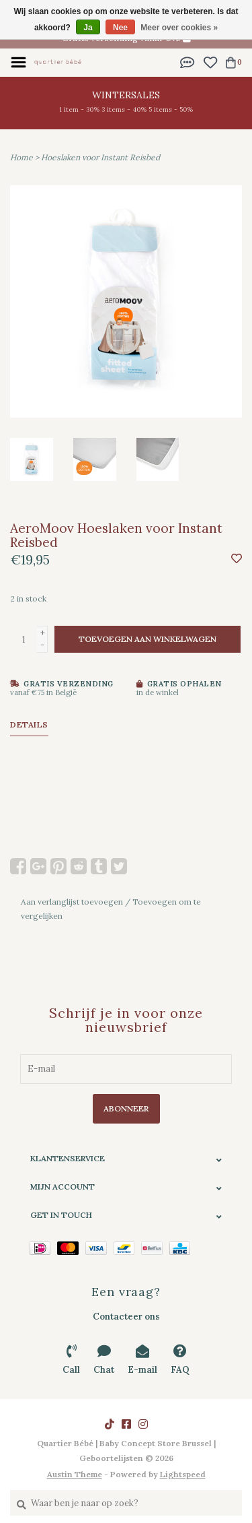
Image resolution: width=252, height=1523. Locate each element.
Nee (120, 27)
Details (29, 724)
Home (21, 157)
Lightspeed (183, 1474)
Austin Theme (74, 1474)
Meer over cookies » (179, 27)
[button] (187, 61)
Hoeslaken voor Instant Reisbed (100, 157)
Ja (87, 27)
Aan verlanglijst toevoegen (72, 902)
